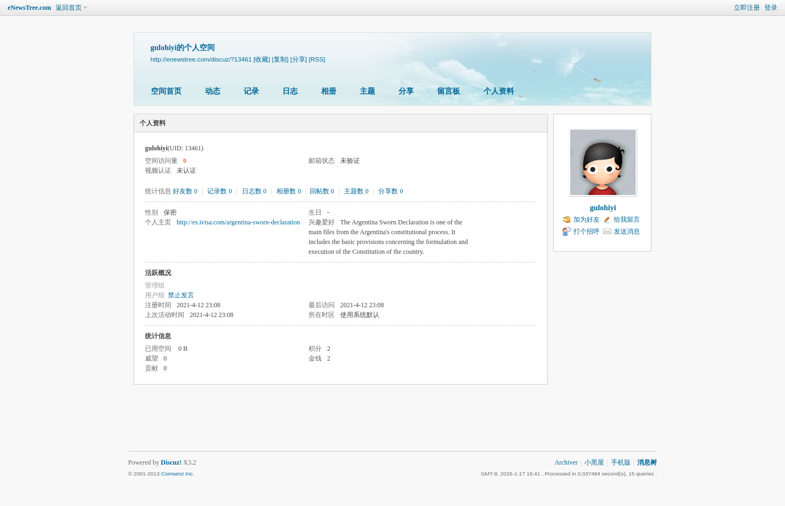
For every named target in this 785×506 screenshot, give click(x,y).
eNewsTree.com (29, 7)
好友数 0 (185, 191)
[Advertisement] (392, 423)
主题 (367, 91)
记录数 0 (219, 191)
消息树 (647, 462)
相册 (328, 91)
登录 (770, 7)
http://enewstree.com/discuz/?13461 (201, 59)
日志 (290, 91)
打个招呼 (586, 231)
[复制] (280, 59)
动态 (212, 91)
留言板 (448, 91)
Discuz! (171, 462)
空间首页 (166, 91)
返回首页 (69, 7)
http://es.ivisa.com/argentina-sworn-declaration (238, 222)
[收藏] (261, 59)
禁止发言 (181, 295)
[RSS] (317, 59)
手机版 (621, 462)
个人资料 (499, 91)
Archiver (566, 462)
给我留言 (627, 219)
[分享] (298, 59)
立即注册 (747, 7)
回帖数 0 (322, 191)
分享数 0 (390, 191)
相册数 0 (288, 191)
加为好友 (586, 219)
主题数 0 (356, 191)
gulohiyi (603, 208)
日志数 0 (254, 191)
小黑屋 (594, 462)
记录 (251, 91)
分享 (406, 91)
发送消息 (627, 231)
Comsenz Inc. (177, 474)
